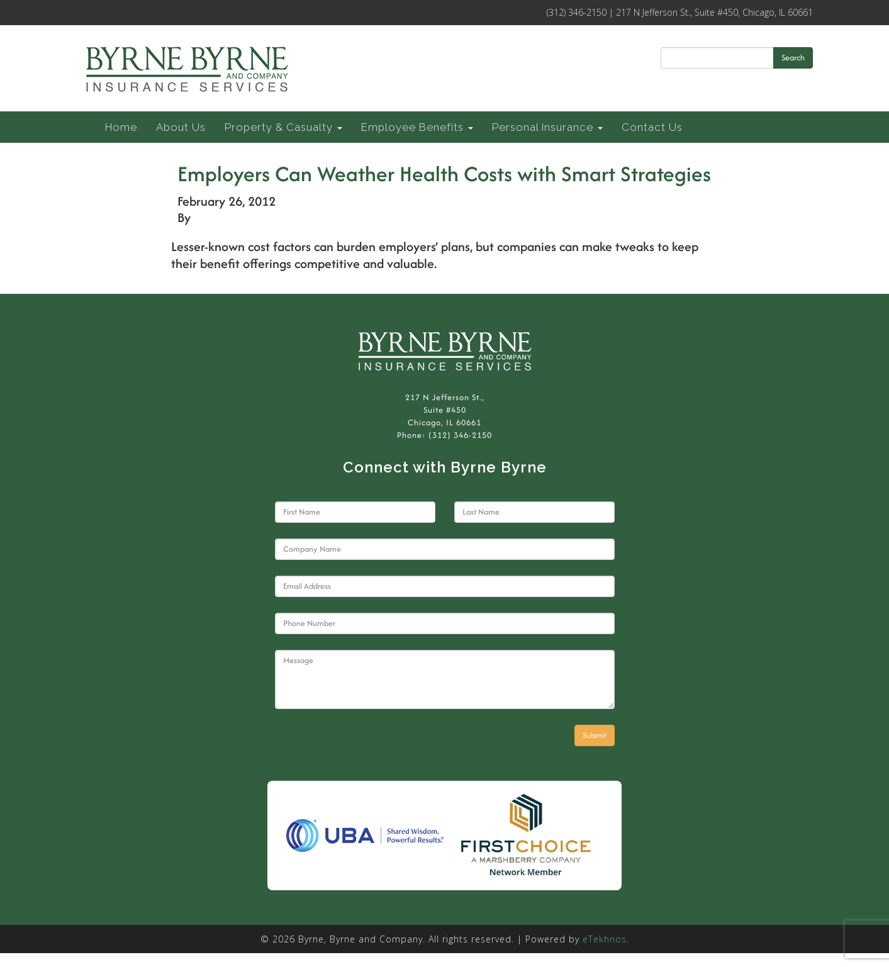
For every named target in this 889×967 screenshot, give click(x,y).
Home (121, 127)
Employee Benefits (417, 127)
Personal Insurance (547, 127)
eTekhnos (605, 939)
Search (793, 58)
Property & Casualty (283, 127)
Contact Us (652, 127)
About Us (181, 127)
